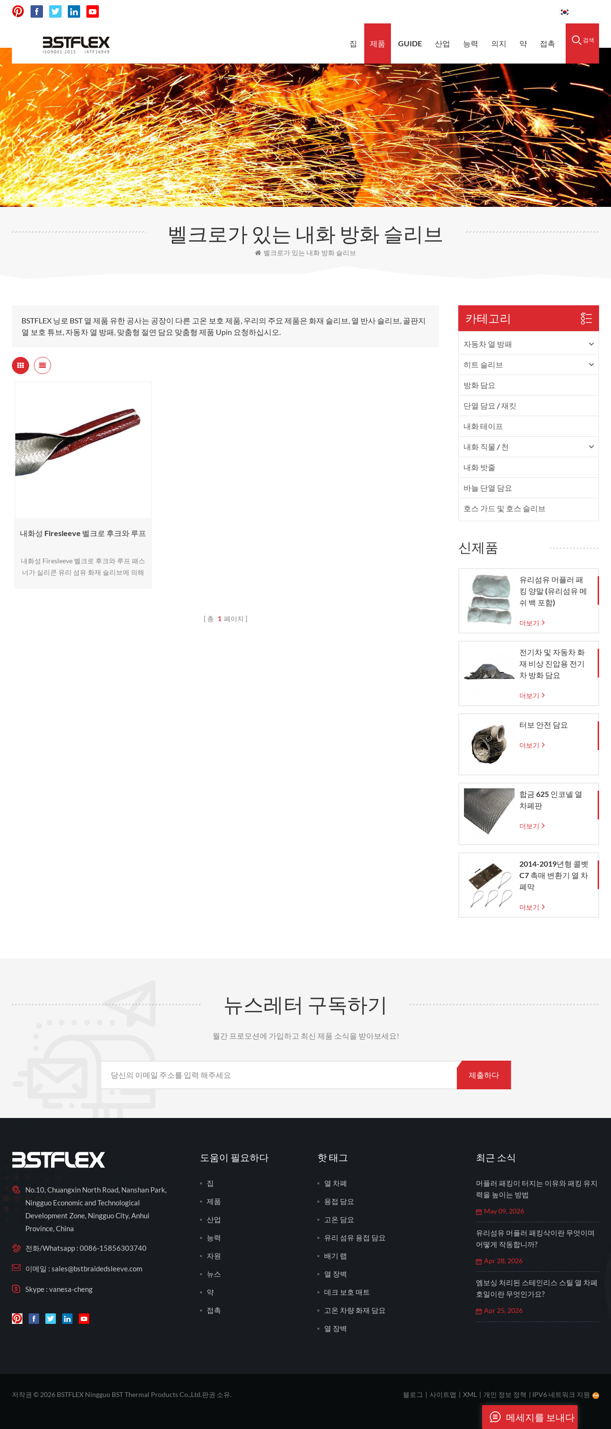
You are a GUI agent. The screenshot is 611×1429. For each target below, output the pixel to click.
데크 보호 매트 (347, 1292)
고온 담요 (339, 1219)
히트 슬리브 (483, 364)
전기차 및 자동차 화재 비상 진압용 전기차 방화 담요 (552, 663)
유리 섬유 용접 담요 (355, 1237)
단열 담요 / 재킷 (490, 405)
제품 (377, 43)
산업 (442, 43)
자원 (214, 1255)
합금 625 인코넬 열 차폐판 (550, 799)
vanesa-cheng (71, 1289)
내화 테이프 (483, 425)
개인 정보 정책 (505, 1394)
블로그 (413, 1394)
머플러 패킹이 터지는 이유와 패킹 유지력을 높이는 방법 (537, 1189)
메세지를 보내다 (528, 1417)
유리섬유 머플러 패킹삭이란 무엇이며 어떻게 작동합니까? (535, 1238)
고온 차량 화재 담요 (355, 1310)
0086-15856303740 (516, 12)
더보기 (529, 623)
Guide (410, 43)
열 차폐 (335, 1183)
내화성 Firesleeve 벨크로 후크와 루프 (83, 532)
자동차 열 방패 (488, 343)
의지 (498, 43)
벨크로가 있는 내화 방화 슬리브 (305, 252)
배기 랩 (335, 1255)
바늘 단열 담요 (488, 487)
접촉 (547, 43)
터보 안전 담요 (543, 724)
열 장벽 (335, 1273)
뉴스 (214, 1273)
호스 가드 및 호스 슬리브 (505, 508)
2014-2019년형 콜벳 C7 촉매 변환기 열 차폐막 (554, 875)
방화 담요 (479, 384)
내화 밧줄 (479, 467)
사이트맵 (443, 1394)
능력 (470, 43)
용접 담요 (339, 1201)
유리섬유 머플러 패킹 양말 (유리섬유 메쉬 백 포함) (553, 591)
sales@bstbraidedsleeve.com (419, 12)
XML (470, 1394)
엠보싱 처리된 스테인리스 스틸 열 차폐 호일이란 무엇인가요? (537, 1288)
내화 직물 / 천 (486, 446)
